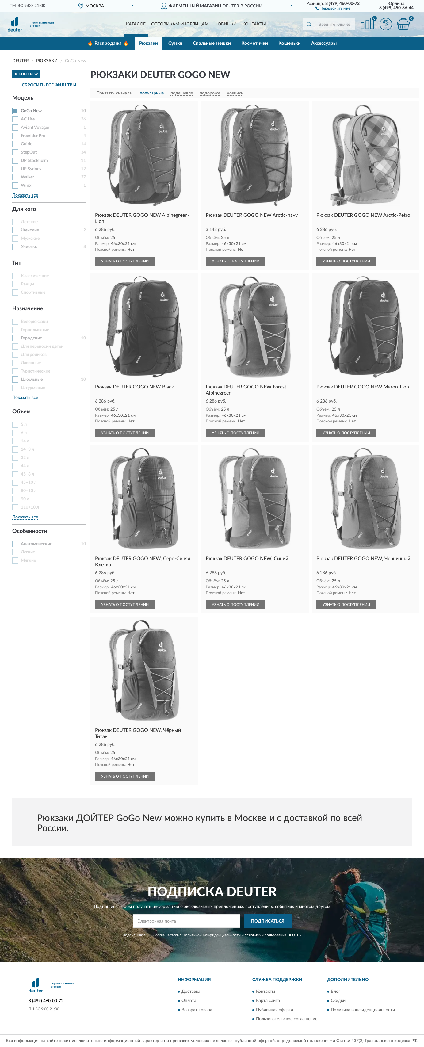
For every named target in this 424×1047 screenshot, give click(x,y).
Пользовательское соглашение (286, 1019)
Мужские (30, 238)
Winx (26, 185)
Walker (27, 177)
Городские (31, 338)
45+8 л (27, 474)
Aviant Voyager (35, 127)
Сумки (175, 43)
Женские (30, 230)
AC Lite (28, 119)
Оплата (188, 1001)
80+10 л (28, 491)
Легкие (28, 552)
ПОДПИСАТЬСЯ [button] (268, 921)
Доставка (190, 992)
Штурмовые (33, 388)
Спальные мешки (212, 43)
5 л (24, 424)
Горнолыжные (35, 330)
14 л (25, 441)
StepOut (29, 152)
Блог (335, 992)
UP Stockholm (34, 161)
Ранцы (27, 284)
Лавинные (31, 363)
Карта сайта (268, 1001)
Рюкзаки (148, 43)
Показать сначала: (115, 93)
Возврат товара (196, 1010)
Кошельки (289, 43)
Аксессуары (324, 43)
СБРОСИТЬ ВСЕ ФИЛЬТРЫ (49, 85)
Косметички (254, 43)
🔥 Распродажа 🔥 (108, 43)
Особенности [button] (29, 531)
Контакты (254, 24)
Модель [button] (22, 98)
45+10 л (28, 482)
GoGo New (31, 111)
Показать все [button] (25, 195)
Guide (26, 144)
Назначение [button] (27, 308)
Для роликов (34, 355)
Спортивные (33, 292)
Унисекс (29, 247)
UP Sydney (31, 169)
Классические (35, 276)
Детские (29, 222)
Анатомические (36, 544)
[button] (332, 8)
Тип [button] (16, 263)
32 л (25, 458)
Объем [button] (21, 412)
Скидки (338, 1001)
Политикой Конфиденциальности (211, 935)
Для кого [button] (24, 209)
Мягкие (28, 560)
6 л (24, 433)
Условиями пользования (265, 935)
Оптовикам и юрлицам (180, 24)
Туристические (35, 371)
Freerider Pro (33, 136)
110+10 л (30, 507)
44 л (25, 466)
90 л (25, 499)
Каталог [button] (136, 24)
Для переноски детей (42, 346)
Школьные (32, 379)
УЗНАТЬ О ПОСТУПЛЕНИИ (125, 261)
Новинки (225, 24)
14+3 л (27, 449)
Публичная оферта (274, 1010)
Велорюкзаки (34, 321)
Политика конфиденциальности (363, 1010)
